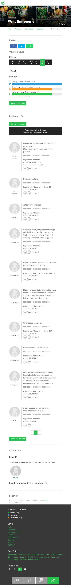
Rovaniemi (55, 557)
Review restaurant (18, 103)
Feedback (12, 529)
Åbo (42, 554)
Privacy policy (13, 537)
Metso (15, 478)
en (20, 569)
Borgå (16, 559)
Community (29, 29)
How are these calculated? (21, 97)
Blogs (10, 542)
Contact (11, 535)
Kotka (30, 559)
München (22, 554)
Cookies (11, 540)
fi (9, 569)
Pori (36, 557)
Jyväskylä (29, 557)
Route (45, 500)
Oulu (10, 557)
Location (40, 29)
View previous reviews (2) (33, 165)
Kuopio (16, 557)
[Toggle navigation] (4, 3)
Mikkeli (37, 559)
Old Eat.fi (11, 545)
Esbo (47, 554)
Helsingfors (12, 554)
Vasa (10, 559)
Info (9, 29)
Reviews (18, 29)
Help (10, 527)
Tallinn (53, 554)
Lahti (22, 557)
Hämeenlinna (44, 557)
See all (13, 71)
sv (15, 569)
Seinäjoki (23, 559)
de (25, 569)
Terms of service (14, 532)
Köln (29, 554)
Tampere (35, 554)
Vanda (60, 554)
